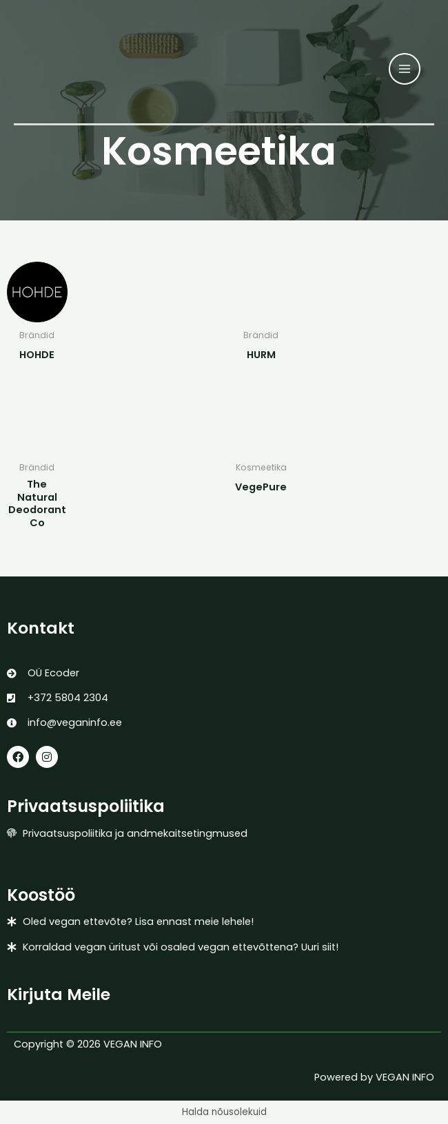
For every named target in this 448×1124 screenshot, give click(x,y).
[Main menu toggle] (404, 69)
